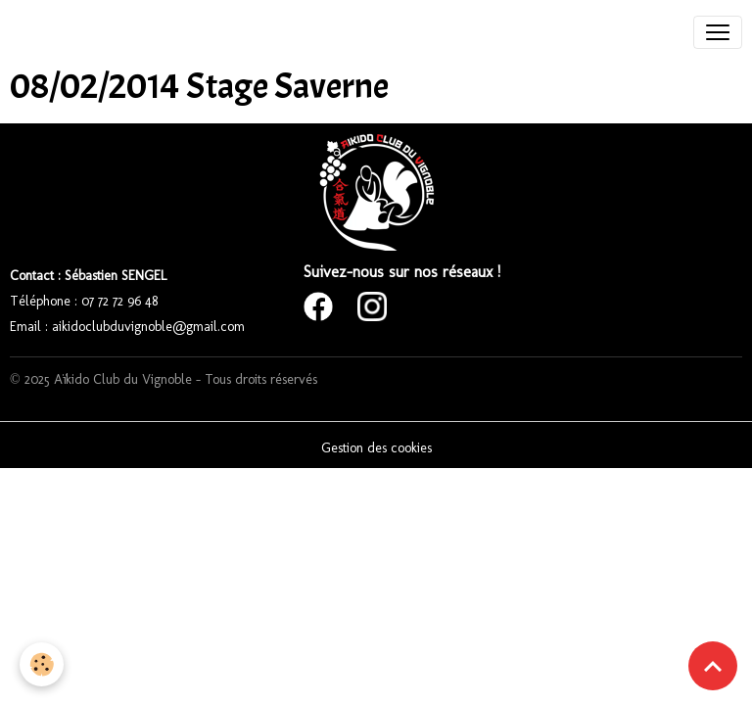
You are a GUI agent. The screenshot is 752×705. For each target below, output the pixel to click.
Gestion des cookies (376, 448)
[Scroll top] (712, 665)
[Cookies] (42, 664)
